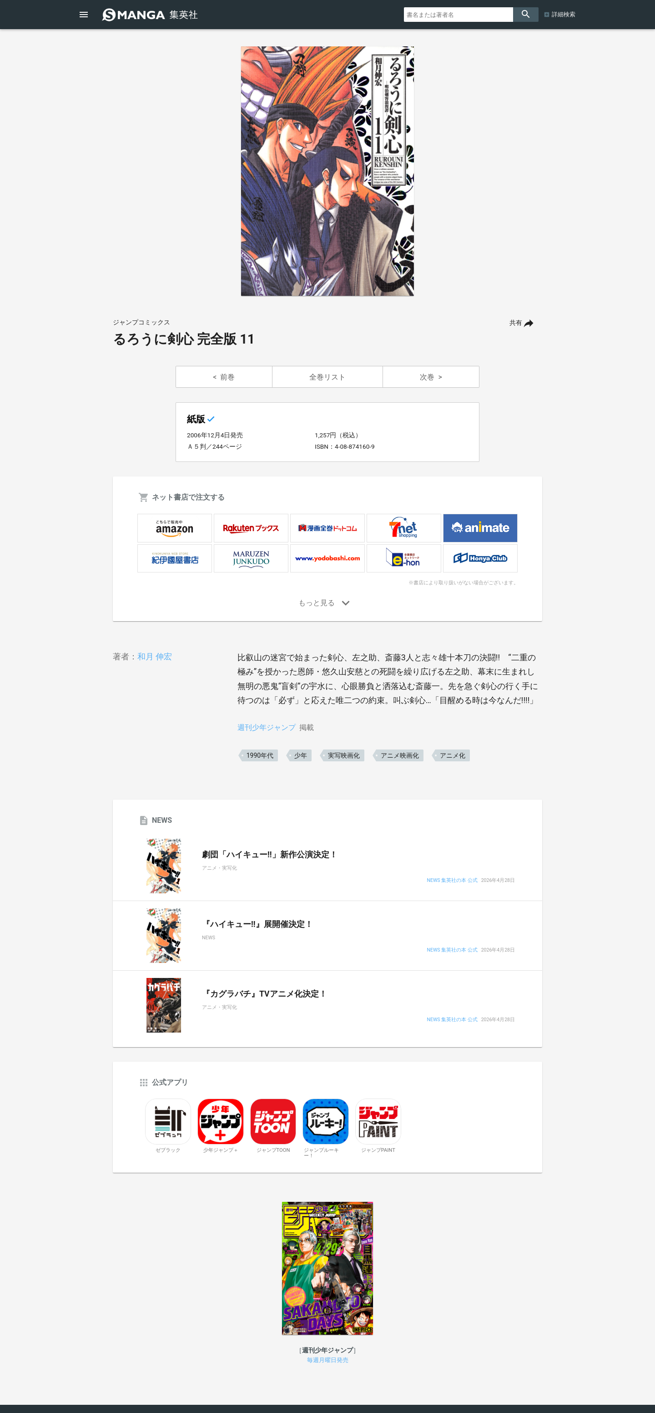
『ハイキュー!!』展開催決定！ (257, 924)
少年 (300, 755)
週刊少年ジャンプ (266, 727)
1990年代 (260, 755)
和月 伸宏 (154, 656)
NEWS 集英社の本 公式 (452, 880)
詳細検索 (563, 14)
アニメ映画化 (400, 755)
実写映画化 (344, 755)
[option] (327, 171)
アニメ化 (452, 755)
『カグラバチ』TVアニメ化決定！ (264, 993)
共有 (515, 322)
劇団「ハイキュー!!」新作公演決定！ (270, 854)
